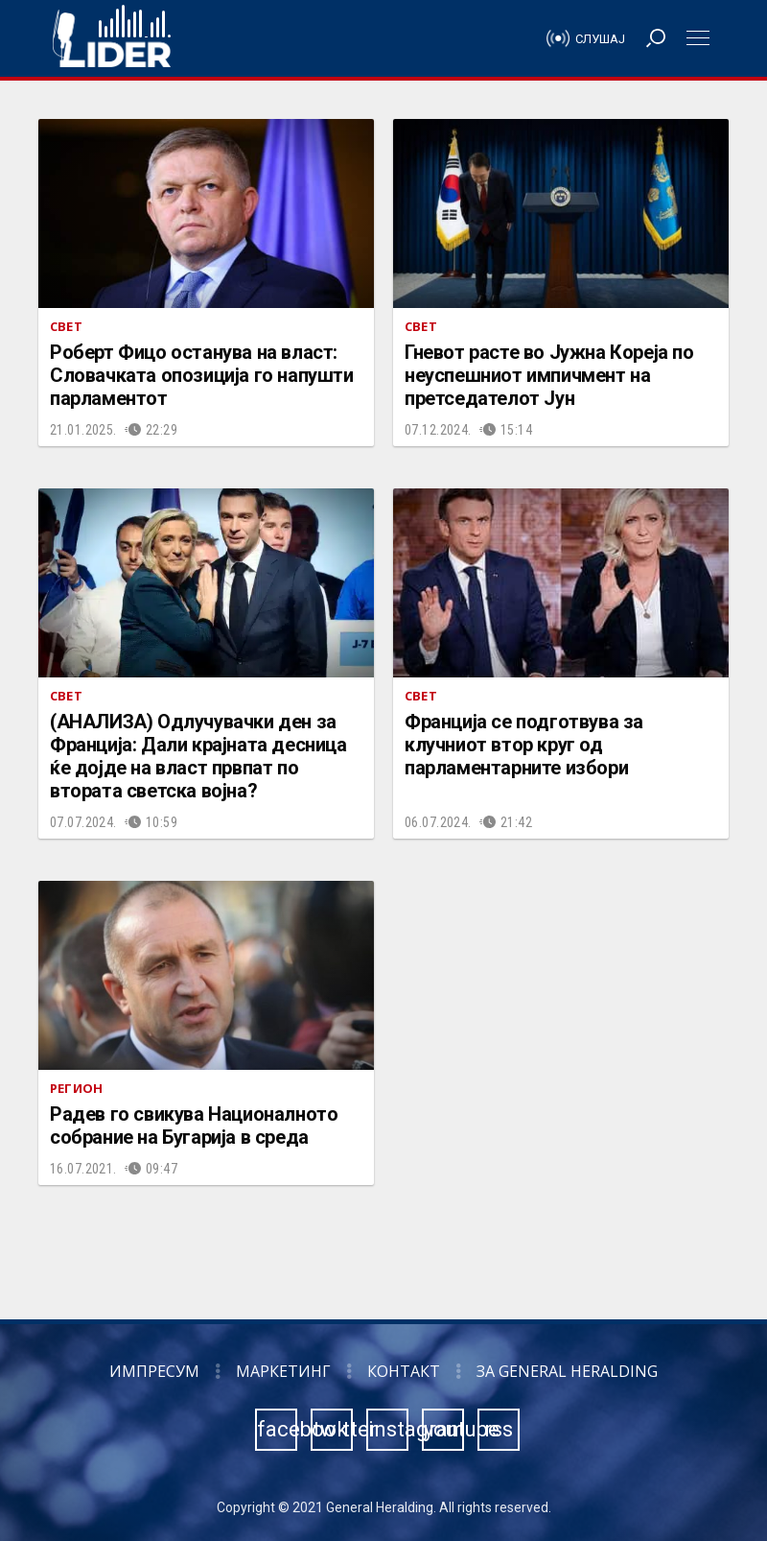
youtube (444, 1429)
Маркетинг (283, 1371)
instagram (388, 1429)
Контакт (403, 1371)
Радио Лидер (111, 38)
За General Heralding (567, 1371)
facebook (277, 1429)
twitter (333, 1429)
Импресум (154, 1371)
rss (498, 1429)
